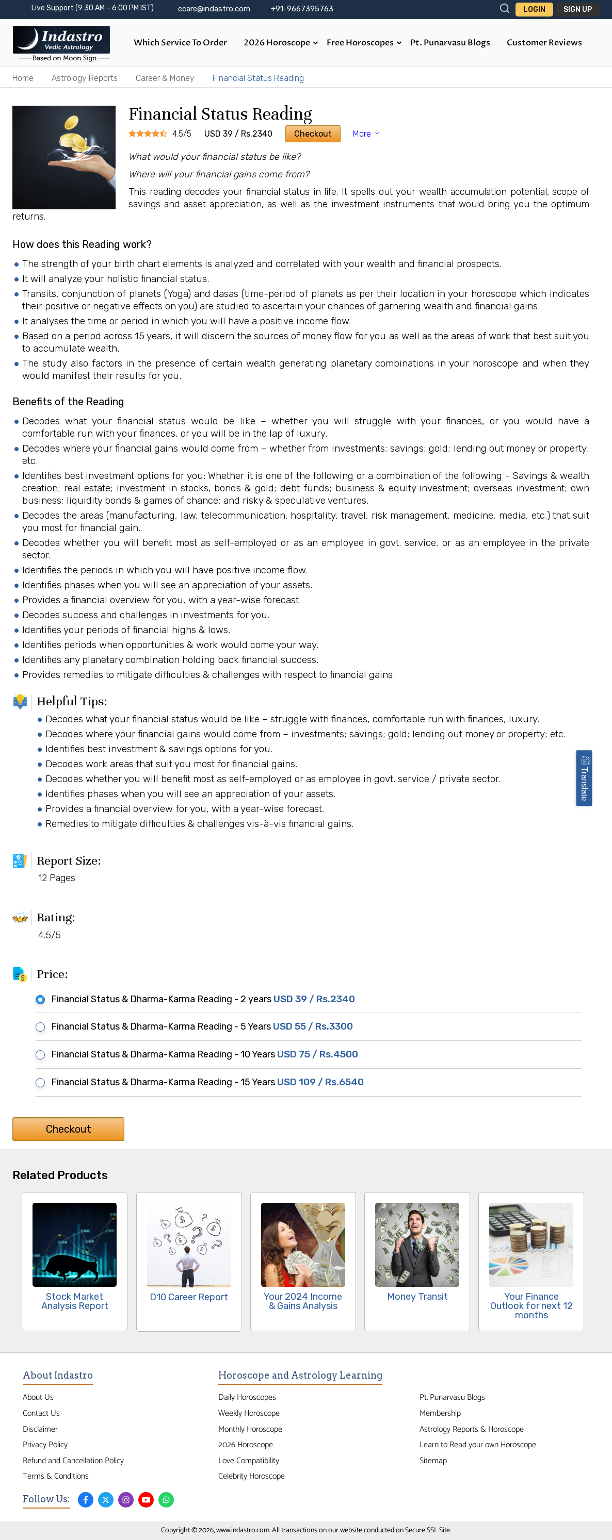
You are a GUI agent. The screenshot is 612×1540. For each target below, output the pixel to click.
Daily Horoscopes (247, 1397)
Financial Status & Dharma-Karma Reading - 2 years (199, 999)
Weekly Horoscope (249, 1413)
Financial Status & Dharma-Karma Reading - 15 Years (203, 1082)
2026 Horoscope (281, 43)
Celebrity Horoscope (251, 1476)
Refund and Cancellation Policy (73, 1461)
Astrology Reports (85, 78)
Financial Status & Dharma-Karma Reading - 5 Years (198, 1026)
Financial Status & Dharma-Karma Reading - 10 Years (200, 1054)
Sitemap (433, 1461)
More (367, 134)
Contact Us (41, 1413)
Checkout (313, 134)
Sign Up (577, 9)
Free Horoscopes (364, 43)
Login (534, 9)
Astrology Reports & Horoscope (472, 1429)
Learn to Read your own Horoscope (478, 1445)
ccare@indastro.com (214, 8)
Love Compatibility (248, 1461)
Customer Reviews (544, 42)
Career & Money (165, 78)
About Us (38, 1397)
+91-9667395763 (302, 8)
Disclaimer (40, 1429)
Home (23, 78)
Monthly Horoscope (250, 1429)
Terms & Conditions (56, 1476)
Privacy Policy (45, 1445)
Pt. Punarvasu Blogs (450, 42)
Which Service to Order (180, 42)
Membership (440, 1413)
